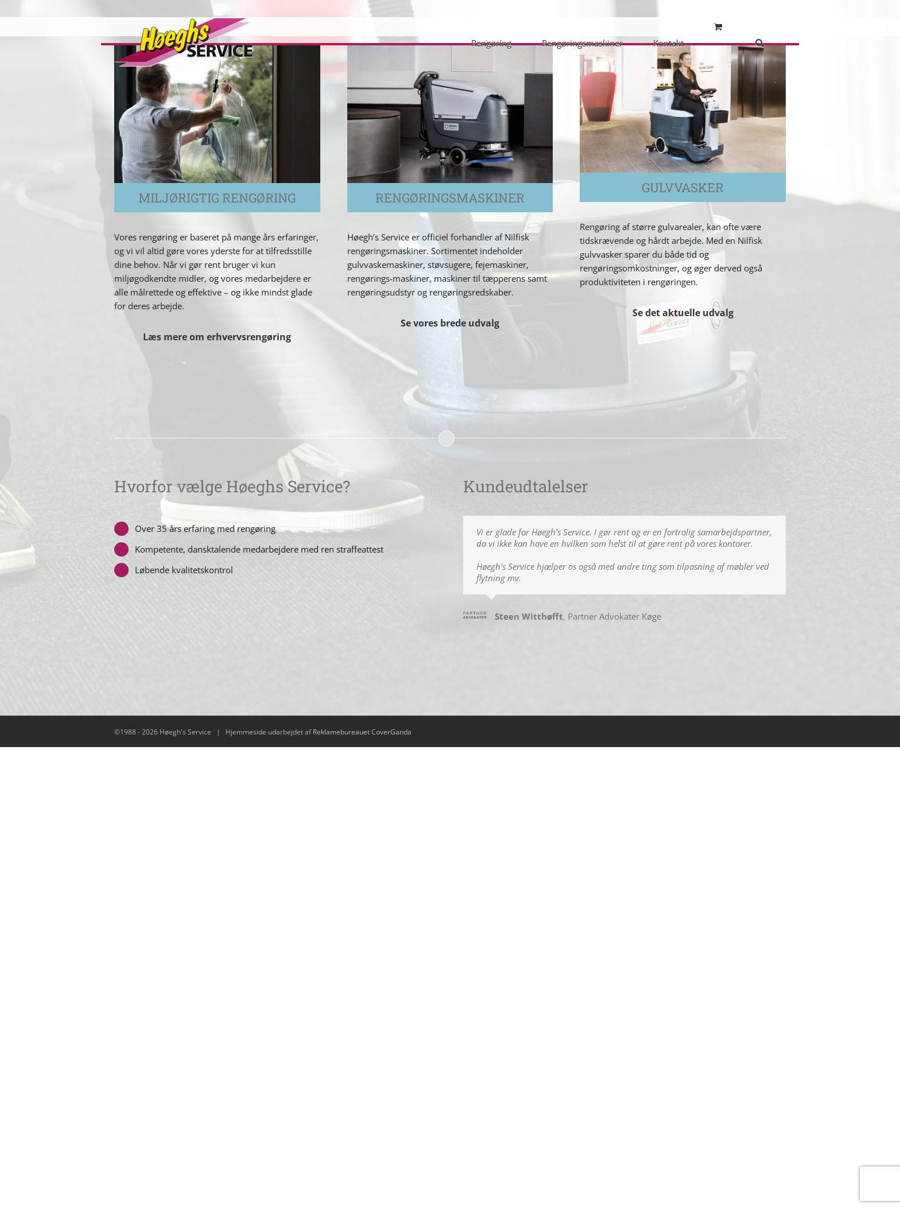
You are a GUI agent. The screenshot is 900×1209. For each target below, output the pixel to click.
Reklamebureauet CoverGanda (362, 732)
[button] (759, 42)
